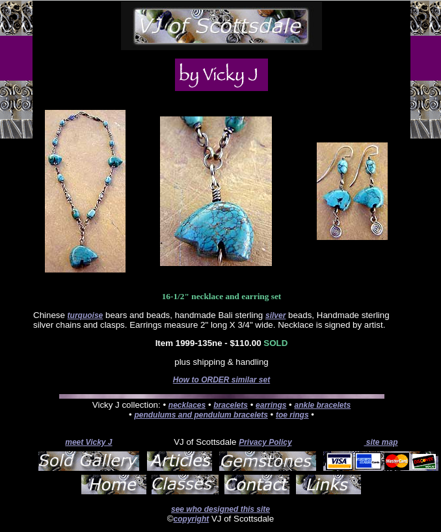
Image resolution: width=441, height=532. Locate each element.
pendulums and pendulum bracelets (200, 414)
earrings (271, 405)
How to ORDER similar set (221, 379)
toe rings (292, 414)
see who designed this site (220, 509)
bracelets (230, 405)
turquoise (85, 315)
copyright (191, 519)
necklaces (187, 405)
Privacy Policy (265, 442)
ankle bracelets (322, 405)
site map (380, 442)
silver (275, 315)
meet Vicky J (88, 442)
